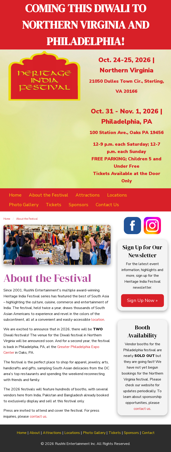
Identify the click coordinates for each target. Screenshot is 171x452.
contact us (38, 416)
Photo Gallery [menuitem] (23, 205)
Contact (148, 432)
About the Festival (27, 219)
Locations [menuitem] (117, 195)
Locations (72, 432)
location (97, 319)
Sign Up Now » (142, 300)
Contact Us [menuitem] (107, 205)
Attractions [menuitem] (88, 195)
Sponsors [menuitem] (78, 205)
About (35, 432)
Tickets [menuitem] (53, 205)
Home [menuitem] (15, 195)
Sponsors (131, 432)
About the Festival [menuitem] (48, 195)
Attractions (52, 432)
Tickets (115, 432)
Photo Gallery (94, 432)
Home (6, 219)
